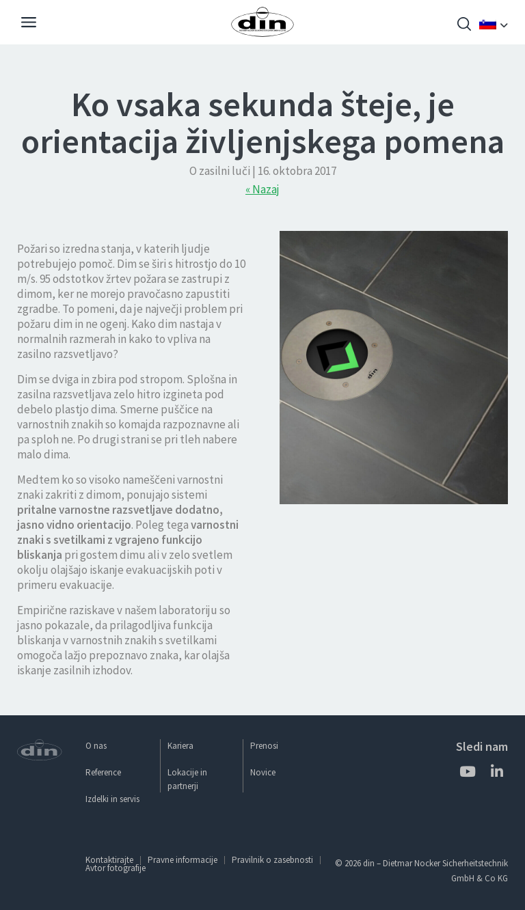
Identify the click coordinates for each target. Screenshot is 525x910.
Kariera (180, 746)
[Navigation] (28, 23)
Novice (262, 772)
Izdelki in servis (112, 799)
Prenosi (264, 746)
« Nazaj (262, 189)
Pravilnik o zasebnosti (272, 860)
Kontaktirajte (109, 860)
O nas (96, 746)
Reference (103, 772)
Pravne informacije (182, 860)
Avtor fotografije (115, 868)
